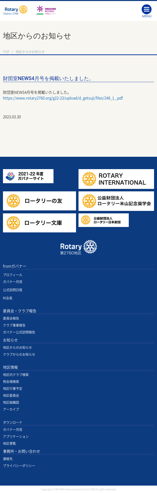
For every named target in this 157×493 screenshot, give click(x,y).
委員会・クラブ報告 (19, 311)
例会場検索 (11, 381)
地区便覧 (9, 443)
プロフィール (12, 274)
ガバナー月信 (12, 281)
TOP (6, 51)
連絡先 (8, 458)
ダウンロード (12, 422)
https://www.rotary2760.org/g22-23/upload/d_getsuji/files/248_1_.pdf (63, 98)
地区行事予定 (12, 388)
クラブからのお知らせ (19, 354)
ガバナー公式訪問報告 (19, 332)
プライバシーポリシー (19, 465)
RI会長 (7, 298)
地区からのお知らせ (30, 51)
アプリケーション (16, 436)
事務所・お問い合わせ (21, 451)
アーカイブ (11, 409)
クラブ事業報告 (14, 325)
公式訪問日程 (12, 289)
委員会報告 (11, 318)
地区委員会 (11, 395)
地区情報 (10, 367)
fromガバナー (14, 266)
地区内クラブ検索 (16, 374)
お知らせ (10, 340)
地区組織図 (11, 402)
